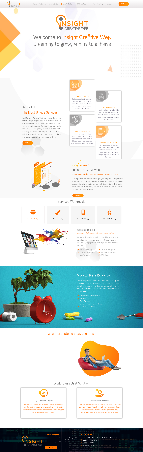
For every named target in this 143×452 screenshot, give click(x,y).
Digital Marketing (98, 4)
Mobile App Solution (84, 4)
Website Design (55, 4)
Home (35, 4)
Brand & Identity (69, 4)
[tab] (33, 215)
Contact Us (108, 4)
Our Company (43, 4)
